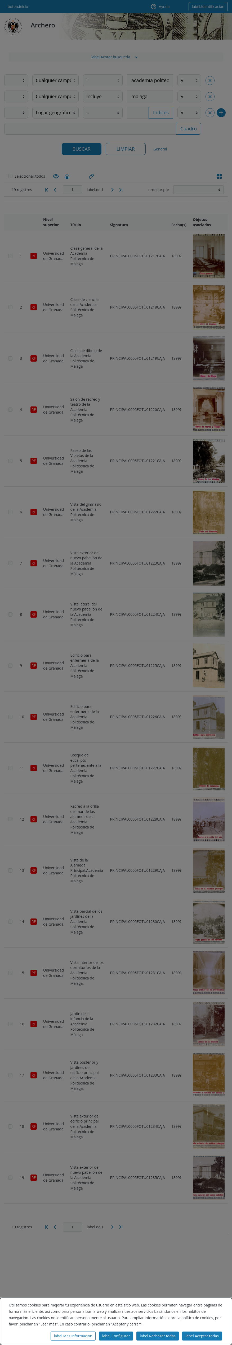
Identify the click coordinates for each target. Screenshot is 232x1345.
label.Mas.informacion (73, 1335)
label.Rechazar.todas (158, 1335)
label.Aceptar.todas (202, 1335)
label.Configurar (116, 1335)
